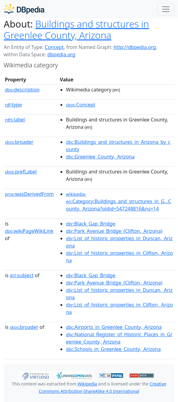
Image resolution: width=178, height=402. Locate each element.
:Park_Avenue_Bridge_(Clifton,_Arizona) (114, 231)
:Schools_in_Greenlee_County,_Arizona (113, 349)
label (15, 119)
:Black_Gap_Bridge (90, 223)
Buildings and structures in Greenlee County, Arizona (76, 29)
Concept (54, 47)
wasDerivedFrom (29, 194)
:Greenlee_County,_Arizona (100, 156)
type (13, 104)
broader (19, 142)
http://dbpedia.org (135, 47)
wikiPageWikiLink (29, 231)
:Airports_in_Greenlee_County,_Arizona (114, 327)
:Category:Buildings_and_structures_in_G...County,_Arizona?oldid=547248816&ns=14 (118, 201)
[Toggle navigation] (165, 9)
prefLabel (21, 171)
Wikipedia (87, 384)
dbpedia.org (61, 54)
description (22, 89)
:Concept (80, 104)
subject (22, 275)
